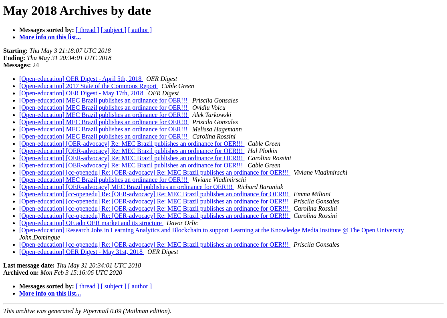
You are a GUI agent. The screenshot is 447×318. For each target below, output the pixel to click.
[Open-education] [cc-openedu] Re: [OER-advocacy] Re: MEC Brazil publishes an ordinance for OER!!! (154, 172)
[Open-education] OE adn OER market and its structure (91, 222)
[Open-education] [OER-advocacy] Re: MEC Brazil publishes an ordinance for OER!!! (131, 143)
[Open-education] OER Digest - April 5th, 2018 (81, 78)
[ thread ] (87, 29)
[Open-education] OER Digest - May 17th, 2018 (82, 93)
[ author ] (140, 29)
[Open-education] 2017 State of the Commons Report (88, 86)
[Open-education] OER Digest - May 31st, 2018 (81, 251)
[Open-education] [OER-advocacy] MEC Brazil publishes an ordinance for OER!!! (126, 186)
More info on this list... (50, 37)
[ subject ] (114, 29)
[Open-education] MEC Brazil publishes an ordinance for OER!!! (104, 100)
